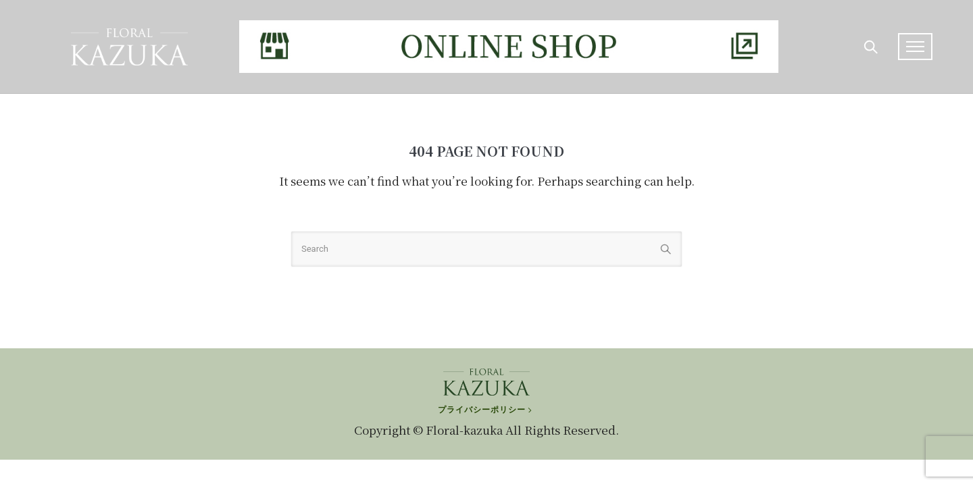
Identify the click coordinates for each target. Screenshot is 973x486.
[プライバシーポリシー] (486, 403)
